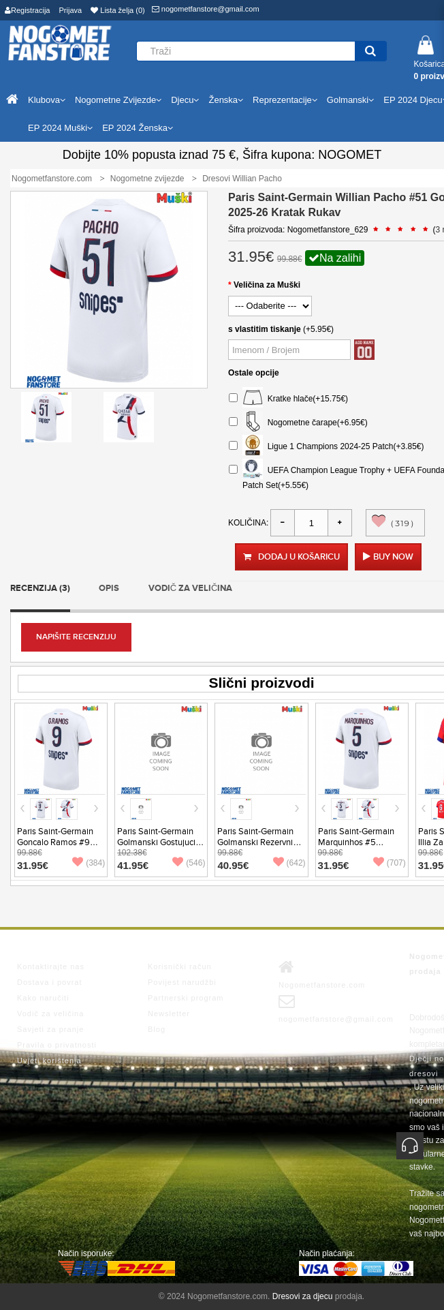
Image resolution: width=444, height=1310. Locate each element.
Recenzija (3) (40, 588)
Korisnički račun (180, 966)
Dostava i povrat (49, 982)
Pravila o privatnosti (57, 1045)
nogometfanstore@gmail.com (205, 9)
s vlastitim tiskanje (264, 329)
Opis (109, 588)
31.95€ (32, 865)
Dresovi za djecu (302, 1296)
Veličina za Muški (267, 285)
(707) (389, 862)
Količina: (248, 523)
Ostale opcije (253, 373)
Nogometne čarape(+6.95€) (298, 422)
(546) (188, 862)
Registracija (27, 10)
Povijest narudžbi (182, 982)
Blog (156, 1029)
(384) (88, 862)
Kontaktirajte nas (50, 966)
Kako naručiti (43, 998)
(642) (289, 862)
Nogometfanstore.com (322, 974)
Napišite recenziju (76, 637)
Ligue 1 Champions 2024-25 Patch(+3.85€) (326, 446)
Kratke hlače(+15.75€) (288, 399)
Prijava (70, 10)
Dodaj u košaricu (291, 556)
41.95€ (132, 865)
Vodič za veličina (190, 588)
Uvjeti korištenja (49, 1060)
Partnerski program (186, 998)
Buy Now (393, 556)
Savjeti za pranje (50, 1029)
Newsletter (169, 1013)
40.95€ (233, 865)
